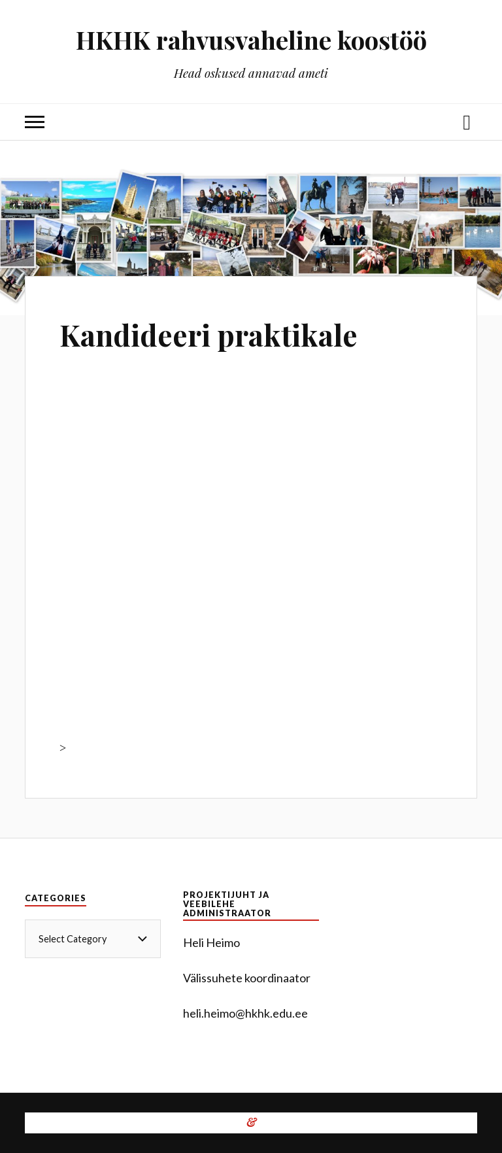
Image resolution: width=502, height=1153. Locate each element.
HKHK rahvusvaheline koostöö (251, 39)
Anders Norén (343, 1122)
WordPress (213, 1122)
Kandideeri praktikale (208, 334)
